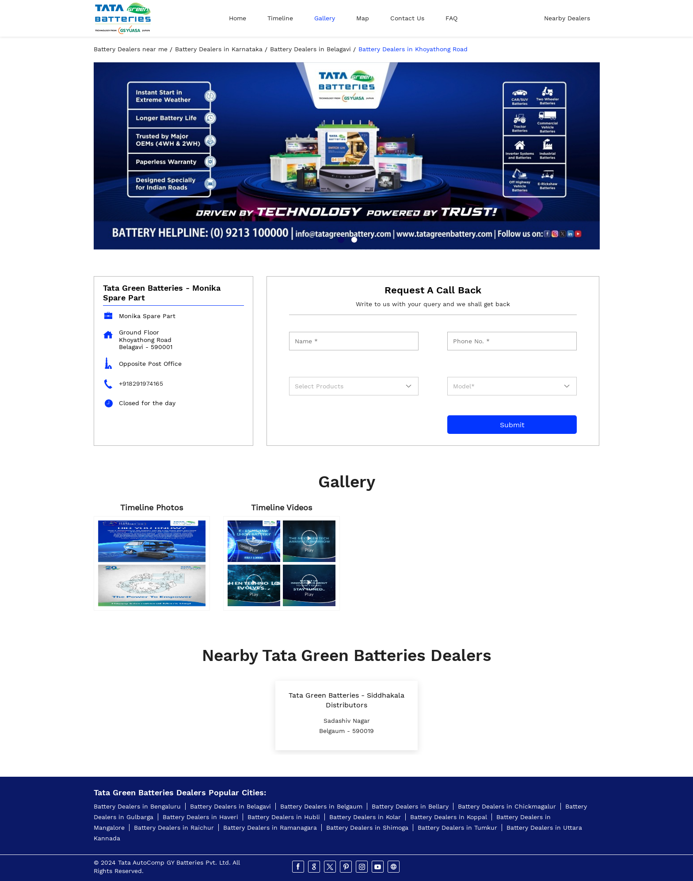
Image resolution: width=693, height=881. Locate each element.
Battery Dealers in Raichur (174, 827)
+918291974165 (141, 383)
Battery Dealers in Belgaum (321, 806)
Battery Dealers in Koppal (448, 816)
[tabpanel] (347, 156)
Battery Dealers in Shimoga (367, 827)
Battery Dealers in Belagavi (230, 806)
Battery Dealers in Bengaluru (137, 806)
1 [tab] (340, 238)
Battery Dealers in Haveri (200, 816)
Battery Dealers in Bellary (410, 806)
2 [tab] (353, 238)
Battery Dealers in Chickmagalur (507, 806)
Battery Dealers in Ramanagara (270, 827)
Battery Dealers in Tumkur (457, 827)
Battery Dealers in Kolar (365, 816)
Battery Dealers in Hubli (284, 816)
